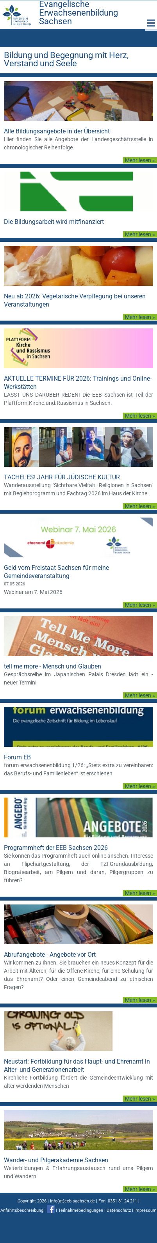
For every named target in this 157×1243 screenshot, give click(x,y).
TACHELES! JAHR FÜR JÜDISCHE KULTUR (62, 477)
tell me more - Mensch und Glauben (52, 666)
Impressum (145, 1210)
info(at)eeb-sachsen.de (72, 1201)
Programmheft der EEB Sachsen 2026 (56, 847)
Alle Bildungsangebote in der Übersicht (57, 131)
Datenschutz (119, 1210)
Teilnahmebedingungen (80, 1210)
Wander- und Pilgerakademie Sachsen (56, 1160)
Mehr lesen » (140, 160)
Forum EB (17, 757)
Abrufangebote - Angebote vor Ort (50, 954)
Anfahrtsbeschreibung (21, 1210)
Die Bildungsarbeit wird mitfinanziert (54, 221)
